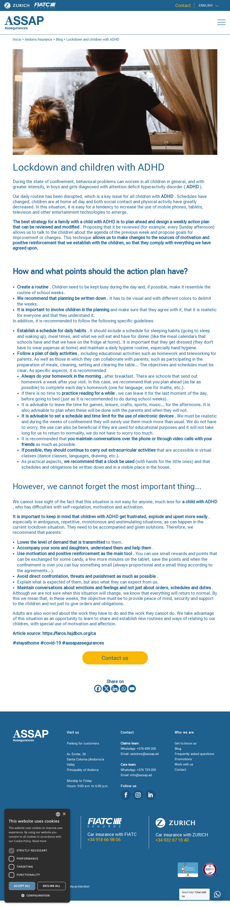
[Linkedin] (115, 695)
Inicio (17, 46)
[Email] (132, 695)
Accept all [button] (22, 886)
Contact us (115, 664)
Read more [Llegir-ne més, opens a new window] (39, 841)
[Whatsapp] (123, 695)
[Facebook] (98, 695)
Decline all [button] (51, 886)
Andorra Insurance (38, 46)
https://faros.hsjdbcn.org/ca (69, 639)
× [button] (64, 814)
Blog (59, 46)
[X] (106, 695)
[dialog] (37, 856)
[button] (37, 895)
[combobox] (58, 814)
